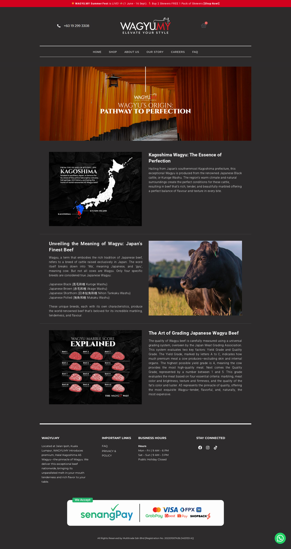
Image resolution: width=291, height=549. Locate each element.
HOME (97, 51)
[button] (280, 538)
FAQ (195, 51)
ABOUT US (131, 51)
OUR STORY (155, 51)
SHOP (113, 51)
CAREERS (178, 51)
